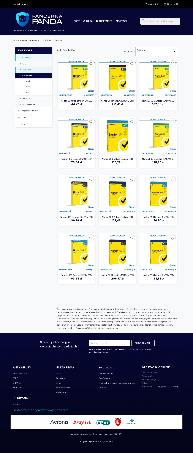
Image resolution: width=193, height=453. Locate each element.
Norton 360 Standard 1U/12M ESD (76, 101)
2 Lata (28, 87)
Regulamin (61, 378)
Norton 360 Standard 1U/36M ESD (158, 159)
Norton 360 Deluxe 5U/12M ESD (77, 159)
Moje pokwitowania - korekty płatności (117, 383)
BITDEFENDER (104, 21)
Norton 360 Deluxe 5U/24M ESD (117, 217)
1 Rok (28, 81)
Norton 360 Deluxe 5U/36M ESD (158, 275)
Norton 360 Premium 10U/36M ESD (117, 101)
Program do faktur (29, 110)
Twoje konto (107, 367)
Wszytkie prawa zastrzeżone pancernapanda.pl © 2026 (96, 434)
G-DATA (88, 21)
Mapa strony (62, 392)
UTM (23, 117)
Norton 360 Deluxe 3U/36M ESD (158, 217)
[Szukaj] (160, 21)
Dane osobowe (106, 373)
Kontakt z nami (20, 4)
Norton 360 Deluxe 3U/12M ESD (77, 275)
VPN (23, 124)
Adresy (102, 387)
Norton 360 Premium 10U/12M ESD (76, 217)
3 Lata (28, 92)
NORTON (121, 21)
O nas (58, 383)
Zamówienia (104, 378)
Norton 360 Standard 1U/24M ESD (158, 101)
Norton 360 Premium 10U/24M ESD (117, 275)
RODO (59, 373)
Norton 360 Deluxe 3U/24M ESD (117, 159)
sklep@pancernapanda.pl (167, 386)
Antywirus (26, 57)
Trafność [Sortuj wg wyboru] (156, 51)
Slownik (16, 404)
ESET (77, 21)
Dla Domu (28, 75)
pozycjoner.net (107, 441)
